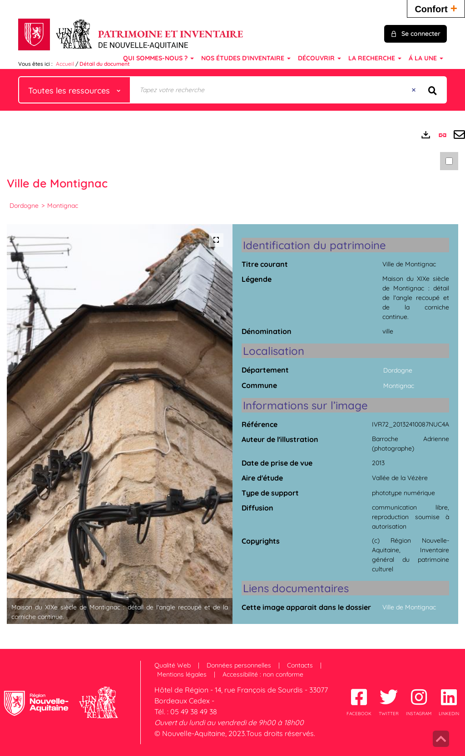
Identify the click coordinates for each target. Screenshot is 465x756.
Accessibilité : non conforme (263, 674)
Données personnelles (239, 665)
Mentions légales (182, 674)
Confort (436, 8)
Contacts (300, 665)
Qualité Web (172, 665)
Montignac (62, 205)
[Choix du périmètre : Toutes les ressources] (74, 89)
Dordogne (24, 205)
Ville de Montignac (409, 607)
